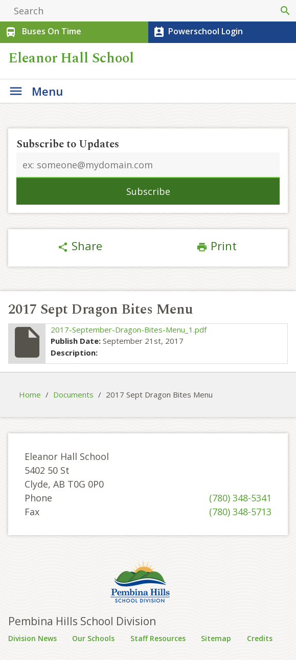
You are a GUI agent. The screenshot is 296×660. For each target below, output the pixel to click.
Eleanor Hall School (73, 58)
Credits (259, 638)
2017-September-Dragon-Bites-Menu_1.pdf (129, 329)
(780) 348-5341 (240, 498)
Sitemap (216, 638)
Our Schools (93, 638)
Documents (73, 394)
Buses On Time (42, 32)
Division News (32, 638)
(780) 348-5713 (240, 511)
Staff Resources (158, 638)
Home (30, 394)
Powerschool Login (197, 32)
